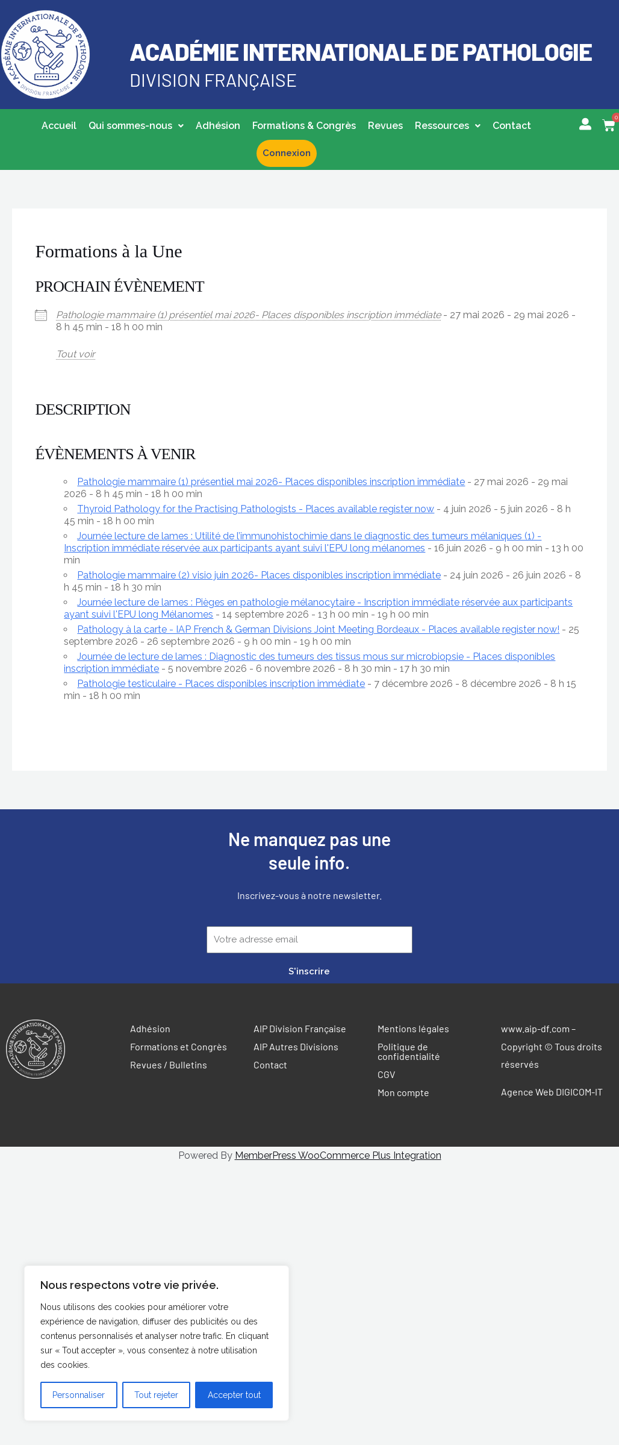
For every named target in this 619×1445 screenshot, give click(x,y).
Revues (385, 125)
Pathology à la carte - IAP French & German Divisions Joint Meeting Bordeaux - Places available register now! (318, 629)
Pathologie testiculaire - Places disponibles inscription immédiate (221, 683)
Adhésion (218, 125)
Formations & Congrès (304, 125)
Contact (512, 125)
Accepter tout (234, 1395)
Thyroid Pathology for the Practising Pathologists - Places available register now (255, 509)
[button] (136, 126)
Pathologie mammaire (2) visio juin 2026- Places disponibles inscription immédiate (259, 575)
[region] (156, 1343)
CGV (386, 1074)
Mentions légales (413, 1028)
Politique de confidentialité (409, 1051)
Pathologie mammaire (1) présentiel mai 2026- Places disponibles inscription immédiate (248, 315)
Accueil (59, 125)
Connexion (287, 153)
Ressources (448, 125)
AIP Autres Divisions (296, 1046)
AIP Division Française (300, 1028)
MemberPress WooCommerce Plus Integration (338, 1155)
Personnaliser (78, 1395)
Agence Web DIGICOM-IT (552, 1091)
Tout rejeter (156, 1395)
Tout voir (75, 354)
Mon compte (403, 1092)
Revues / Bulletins (168, 1064)
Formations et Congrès (178, 1046)
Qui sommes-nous (136, 125)
